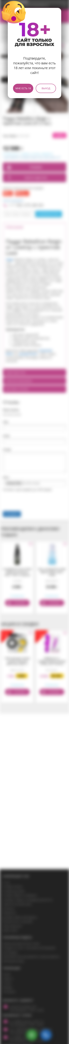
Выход (46, 88)
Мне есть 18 (23, 88)
